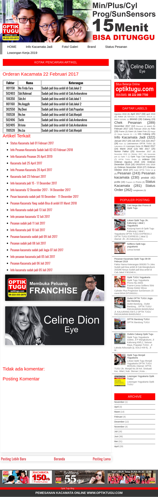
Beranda (59, 458)
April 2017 (136, 114)
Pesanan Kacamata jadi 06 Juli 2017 (30, 263)
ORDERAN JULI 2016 (145, 164)
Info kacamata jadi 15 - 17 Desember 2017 (33, 183)
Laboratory (118, 146)
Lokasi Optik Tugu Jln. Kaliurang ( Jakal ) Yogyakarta (138, 223)
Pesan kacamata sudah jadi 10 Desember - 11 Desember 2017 (44, 196)
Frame (121, 131)
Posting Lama (102, 458)
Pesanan (124, 173)
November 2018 (120, 154)
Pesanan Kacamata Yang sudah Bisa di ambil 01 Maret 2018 (43, 203)
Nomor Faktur (121, 151)
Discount (139, 126)
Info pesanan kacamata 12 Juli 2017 (30, 216)
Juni (116, 436)
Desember (119, 421)
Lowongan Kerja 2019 (22, 52)
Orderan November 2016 (129, 167)
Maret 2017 (149, 146)
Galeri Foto (142, 131)
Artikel (120, 117)
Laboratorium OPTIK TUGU (139, 144)
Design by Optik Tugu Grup (86, 488)
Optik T (124, 157)
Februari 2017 (121, 128)
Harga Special (123, 134)
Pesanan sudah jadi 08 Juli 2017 (28, 243)
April (116, 407)
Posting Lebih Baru (13, 458)
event (149, 126)
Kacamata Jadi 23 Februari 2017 (28, 176)
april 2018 (150, 114)
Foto (153, 128)
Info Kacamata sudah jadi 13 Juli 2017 (31, 209)
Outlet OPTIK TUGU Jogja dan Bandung (140, 299)
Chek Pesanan (128, 123)
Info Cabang (144, 134)
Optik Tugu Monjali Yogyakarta (136, 356)
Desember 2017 (122, 126)
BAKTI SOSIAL (120, 119)
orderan (145, 159)
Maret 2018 (126, 149)
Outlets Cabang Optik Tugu (140, 334)
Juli (116, 431)
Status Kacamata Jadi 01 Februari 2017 (32, 143)
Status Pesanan (116, 46)
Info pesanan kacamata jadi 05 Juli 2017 (32, 256)
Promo (139, 182)
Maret (117, 412)
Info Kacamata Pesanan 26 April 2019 (31, 156)
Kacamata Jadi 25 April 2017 (26, 163)
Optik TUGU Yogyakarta (138, 277)
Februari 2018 (140, 129)
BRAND (133, 119)
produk (145, 177)
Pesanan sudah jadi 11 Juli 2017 (27, 223)
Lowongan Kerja (133, 146)
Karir (121, 144)
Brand (92, 46)
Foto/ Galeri (70, 46)
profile (117, 182)
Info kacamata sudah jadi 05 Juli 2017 (31, 270)
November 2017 (143, 151)
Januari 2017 (120, 141)
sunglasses (138, 190)
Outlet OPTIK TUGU (142, 170)
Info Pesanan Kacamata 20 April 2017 (31, 169)
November (119, 402)
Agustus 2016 (120, 114)
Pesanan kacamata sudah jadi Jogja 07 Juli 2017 (36, 249)
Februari (118, 416)
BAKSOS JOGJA (145, 117)
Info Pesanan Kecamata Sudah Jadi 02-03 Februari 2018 (41, 149)
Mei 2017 (145, 149)
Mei (116, 441)
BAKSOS (131, 117)
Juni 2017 (150, 141)
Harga (153, 131)
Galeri (131, 131)
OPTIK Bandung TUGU (138, 319)
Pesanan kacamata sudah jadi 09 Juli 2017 (33, 236)
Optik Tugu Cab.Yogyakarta (143, 157)
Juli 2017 (136, 141)
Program (129, 182)
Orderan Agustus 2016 (126, 162)
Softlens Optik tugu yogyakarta (136, 245)
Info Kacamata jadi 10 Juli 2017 (27, 229)
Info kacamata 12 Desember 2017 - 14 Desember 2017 (40, 189)
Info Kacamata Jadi (39, 46)
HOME (11, 46)
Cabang (147, 119)
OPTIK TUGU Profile (127, 159)
